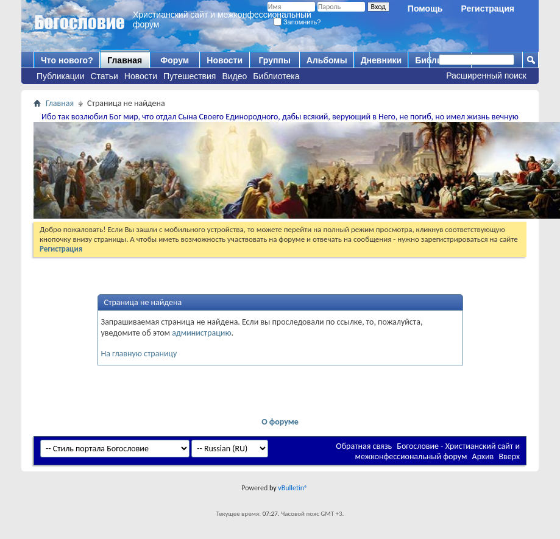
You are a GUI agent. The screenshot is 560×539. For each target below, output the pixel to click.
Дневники (381, 60)
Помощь (425, 8)
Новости (140, 76)
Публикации (60, 76)
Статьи (104, 76)
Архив (483, 456)
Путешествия (189, 76)
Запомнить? (297, 22)
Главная (124, 60)
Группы (274, 60)
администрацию (201, 333)
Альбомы (327, 60)
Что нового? (67, 60)
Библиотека (276, 76)
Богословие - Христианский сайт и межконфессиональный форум (437, 451)
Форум (174, 60)
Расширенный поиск (486, 75)
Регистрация (487, 8)
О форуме (280, 422)
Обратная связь (364, 446)
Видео (234, 76)
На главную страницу (139, 353)
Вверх (509, 456)
